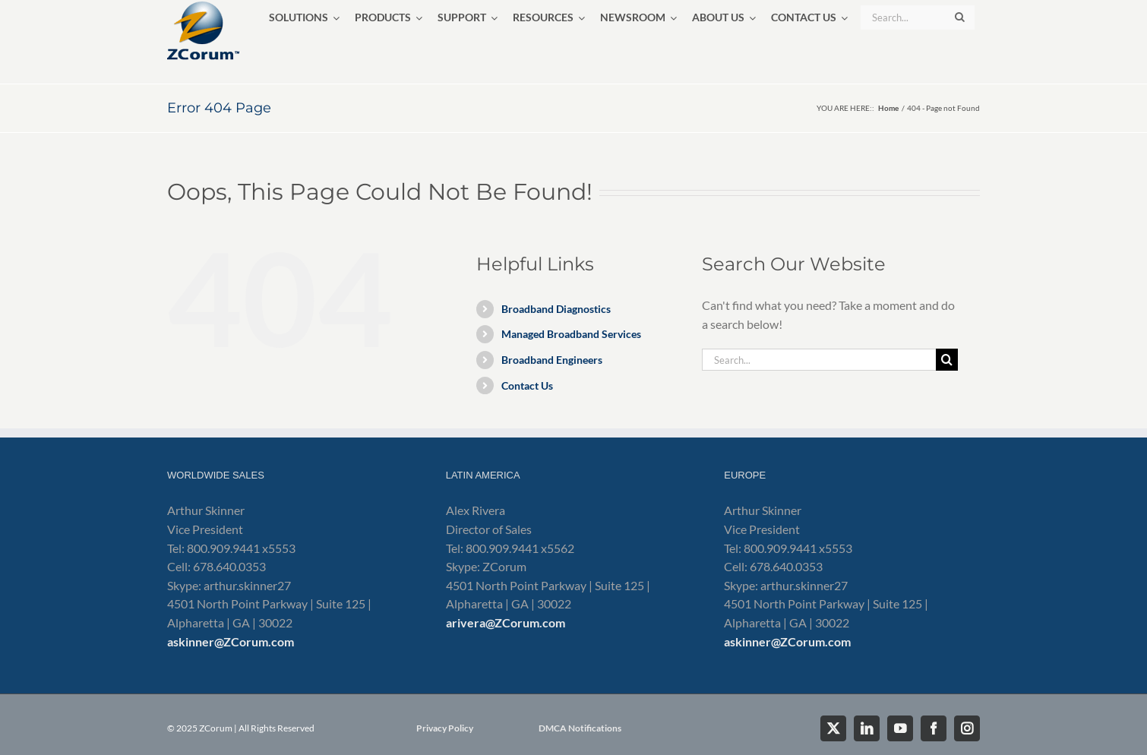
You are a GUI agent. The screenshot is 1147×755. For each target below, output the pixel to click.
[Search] (947, 360)
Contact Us (527, 385)
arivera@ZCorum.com (505, 622)
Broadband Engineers (551, 359)
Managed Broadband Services (571, 333)
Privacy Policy (444, 728)
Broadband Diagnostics (556, 308)
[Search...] (819, 360)
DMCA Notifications (580, 728)
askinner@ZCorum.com (230, 641)
